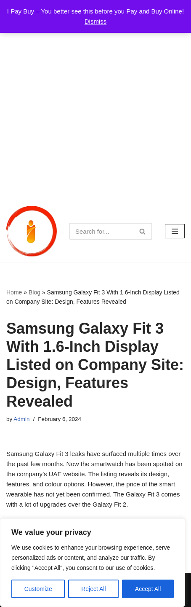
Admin (21, 419)
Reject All (93, 588)
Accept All (148, 588)
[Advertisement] (95, 100)
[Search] (101, 231)
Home (14, 292)
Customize (38, 588)
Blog (34, 292)
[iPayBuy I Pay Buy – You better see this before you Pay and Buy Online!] (31, 231)
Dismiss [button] (96, 21)
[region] (92, 562)
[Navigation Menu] (175, 231)
